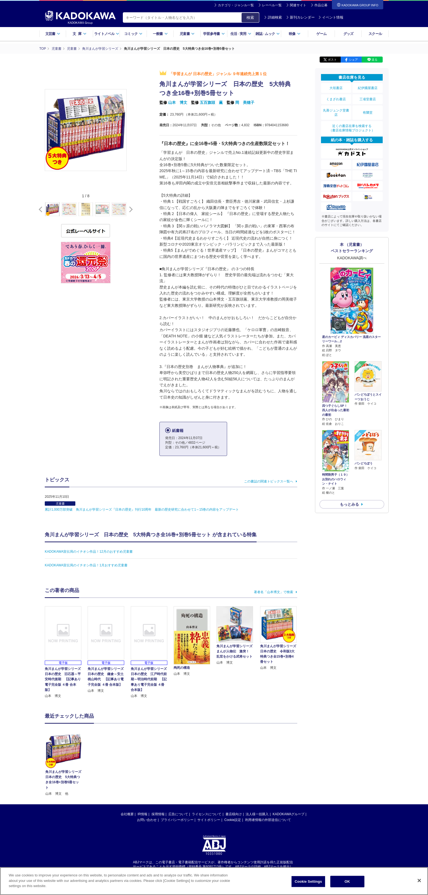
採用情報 (158, 777)
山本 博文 (177, 102)
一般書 (160, 34)
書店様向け (233, 777)
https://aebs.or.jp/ (194, 835)
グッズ (348, 34)
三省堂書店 (367, 99)
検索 (250, 17)
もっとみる (349, 504)
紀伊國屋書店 (368, 88)
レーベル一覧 (272, 5)
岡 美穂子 (244, 102)
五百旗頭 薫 (211, 102)
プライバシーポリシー (177, 783)
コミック (133, 34)
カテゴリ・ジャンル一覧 (236, 5)
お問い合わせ (147, 783)
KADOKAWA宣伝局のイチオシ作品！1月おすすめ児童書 (86, 565)
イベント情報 (330, 17)
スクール (375, 34)
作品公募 (321, 5)
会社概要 (127, 777)
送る (374, 59)
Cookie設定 (232, 783)
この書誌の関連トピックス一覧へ (268, 481)
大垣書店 (336, 88)
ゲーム (321, 34)
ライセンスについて (206, 777)
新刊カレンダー (300, 17)
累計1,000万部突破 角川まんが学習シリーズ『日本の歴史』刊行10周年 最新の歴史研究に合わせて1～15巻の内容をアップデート (142, 509)
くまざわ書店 (336, 99)
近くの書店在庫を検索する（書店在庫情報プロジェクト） (352, 128)
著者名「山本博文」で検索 (273, 592)
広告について (178, 777)
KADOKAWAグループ (288, 777)
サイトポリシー (208, 783)
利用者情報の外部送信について (268, 783)
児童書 (187, 34)
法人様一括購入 (257, 777)
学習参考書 (214, 34)
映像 (295, 34)
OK (347, 881)
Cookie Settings (308, 881)
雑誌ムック (267, 34)
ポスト (332, 59)
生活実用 (240, 34)
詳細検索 (273, 17)
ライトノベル (106, 34)
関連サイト (298, 5)
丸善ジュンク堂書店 (336, 112)
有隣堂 (368, 112)
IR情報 (142, 777)
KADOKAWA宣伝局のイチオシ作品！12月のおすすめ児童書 (89, 552)
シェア (353, 59)
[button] (129, 210)
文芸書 (52, 34)
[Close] (419, 881)
